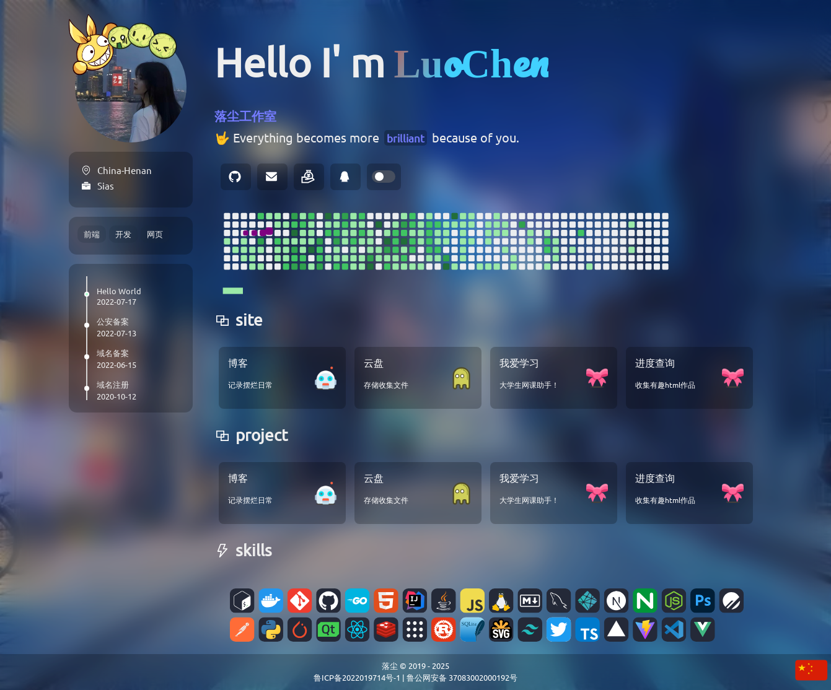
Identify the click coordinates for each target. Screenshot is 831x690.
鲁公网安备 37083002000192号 (462, 677)
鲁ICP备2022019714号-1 (357, 677)
